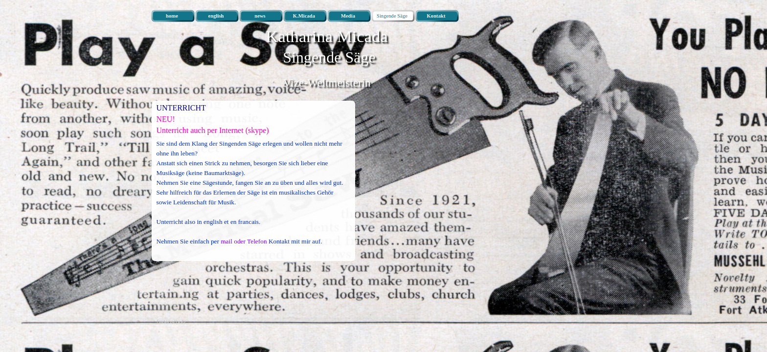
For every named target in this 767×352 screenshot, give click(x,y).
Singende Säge (329, 57)
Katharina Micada (327, 36)
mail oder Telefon (244, 241)
